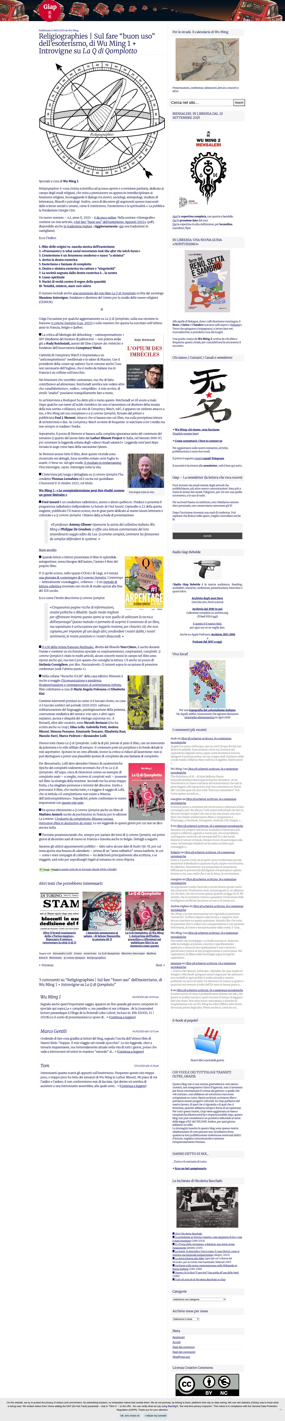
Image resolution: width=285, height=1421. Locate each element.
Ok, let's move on (130, 1415)
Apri (175, 216)
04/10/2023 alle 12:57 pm (145, 1031)
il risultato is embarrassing (102, 463)
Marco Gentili (54, 1031)
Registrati (178, 1337)
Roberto (175, 852)
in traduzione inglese (78, 226)
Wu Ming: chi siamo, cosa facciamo (197, 429)
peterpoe (176, 963)
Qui (174, 220)
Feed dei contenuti (183, 1347)
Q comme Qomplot (74, 957)
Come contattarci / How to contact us (198, 441)
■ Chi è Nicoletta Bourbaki (187, 1233)
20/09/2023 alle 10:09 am (145, 997)
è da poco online (105, 217)
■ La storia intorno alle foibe (188, 1258)
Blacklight (173, 1406)
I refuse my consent (155, 1415)
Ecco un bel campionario (190, 1168)
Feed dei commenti (183, 1352)
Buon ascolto (47, 550)
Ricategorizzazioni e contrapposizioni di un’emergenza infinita (80, 685)
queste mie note (72, 803)
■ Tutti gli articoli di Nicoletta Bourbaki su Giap (199, 1279)
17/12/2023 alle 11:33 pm (146, 1065)
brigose (235, 325)
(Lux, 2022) (72, 323)
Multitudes (55, 957)
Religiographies (96, 957)
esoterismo (90, 953)
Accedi (176, 1342)
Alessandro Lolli (62, 953)
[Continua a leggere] (122, 1017)
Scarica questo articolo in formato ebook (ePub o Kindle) (78, 869)
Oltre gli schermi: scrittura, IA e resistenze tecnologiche (210, 826)
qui (121, 226)
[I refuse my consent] (280, 1409)
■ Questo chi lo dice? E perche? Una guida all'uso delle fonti (205, 1272)
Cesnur (78, 953)
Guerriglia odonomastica (199, 717)
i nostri (209, 458)
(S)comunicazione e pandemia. (81, 680)
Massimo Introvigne (133, 953)
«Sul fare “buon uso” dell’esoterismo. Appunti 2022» (110, 222)
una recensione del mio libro (104, 293)
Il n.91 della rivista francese (67, 647)
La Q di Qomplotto (109, 953)
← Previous (46, 965)
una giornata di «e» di (72, 577)
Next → (160, 965)
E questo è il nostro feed (207, 623)
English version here (185, 433)
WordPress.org (181, 1357)
